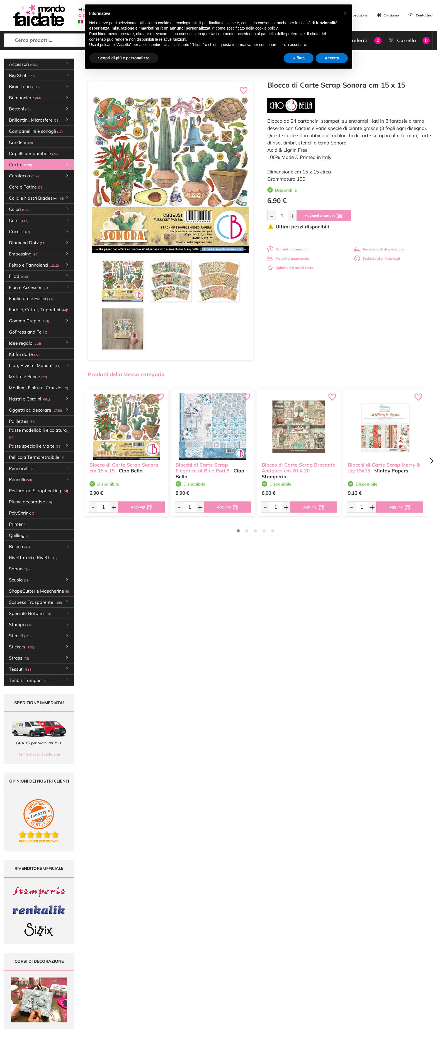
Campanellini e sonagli (36, 131)
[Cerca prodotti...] (54, 40)
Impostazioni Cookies (275, 998)
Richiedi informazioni (287, 249)
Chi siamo (391, 15)
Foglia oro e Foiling (31, 298)
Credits (295, 1038)
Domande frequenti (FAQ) (279, 971)
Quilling (19, 535)
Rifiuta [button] (299, 58)
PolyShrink (22, 513)
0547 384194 (132, 990)
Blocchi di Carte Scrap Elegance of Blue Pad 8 (202, 468)
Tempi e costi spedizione (39, 754)
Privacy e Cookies (272, 992)
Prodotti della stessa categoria (126, 374)
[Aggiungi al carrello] (324, 215)
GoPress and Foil (28, 332)
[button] (345, 13)
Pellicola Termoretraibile (36, 457)
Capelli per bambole (33, 153)
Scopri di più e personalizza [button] (123, 58)
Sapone (20, 568)
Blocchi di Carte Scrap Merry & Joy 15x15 (384, 468)
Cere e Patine (26, 187)
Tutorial (192, 981)
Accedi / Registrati (200, 992)
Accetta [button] (332, 58)
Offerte (191, 976)
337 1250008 (132, 1006)
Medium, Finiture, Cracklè (38, 387)
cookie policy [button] (266, 28)
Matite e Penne (28, 376)
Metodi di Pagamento (275, 976)
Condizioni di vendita (275, 987)
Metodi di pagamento (288, 258)
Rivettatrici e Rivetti (33, 557)
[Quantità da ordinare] (282, 215)
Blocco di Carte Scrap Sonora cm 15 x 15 (123, 468)
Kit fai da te (24, 354)
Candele (21, 142)
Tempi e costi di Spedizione (280, 981)
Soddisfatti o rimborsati (377, 258)
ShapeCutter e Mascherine (39, 591)
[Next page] (431, 460)
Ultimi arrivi (195, 971)
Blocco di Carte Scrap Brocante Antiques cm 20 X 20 (298, 468)
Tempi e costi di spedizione (379, 249)
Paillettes (22, 421)
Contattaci (424, 15)
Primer (18, 524)
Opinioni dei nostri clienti (290, 268)
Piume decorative (30, 502)
